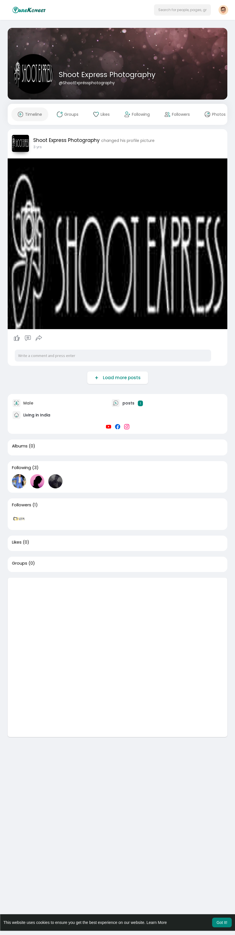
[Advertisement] (117, 617)
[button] (182, 10)
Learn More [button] (157, 922)
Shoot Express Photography (107, 75)
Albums (20, 446)
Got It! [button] (222, 922)
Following (21, 467)
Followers (21, 505)
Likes (17, 542)
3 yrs (37, 147)
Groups (19, 563)
